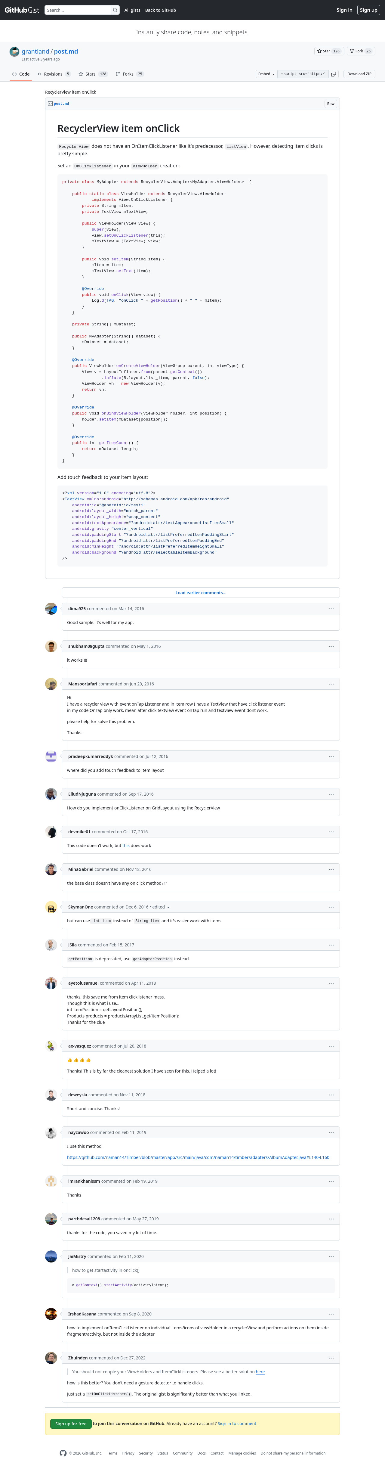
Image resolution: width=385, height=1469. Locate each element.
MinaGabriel (80, 869)
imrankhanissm (84, 1181)
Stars (94, 74)
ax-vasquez (79, 1046)
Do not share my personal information (293, 1453)
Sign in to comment (237, 1423)
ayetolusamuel (83, 983)
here (260, 1371)
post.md (66, 51)
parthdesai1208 (84, 1219)
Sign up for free (71, 1424)
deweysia (77, 1095)
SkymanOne (80, 907)
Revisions (54, 74)
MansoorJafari (82, 684)
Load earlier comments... (200, 592)
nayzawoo (78, 1132)
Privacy (128, 1453)
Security (146, 1453)
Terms (112, 1453)
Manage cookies (242, 1453)
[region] (192, 344)
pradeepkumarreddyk (90, 756)
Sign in (345, 10)
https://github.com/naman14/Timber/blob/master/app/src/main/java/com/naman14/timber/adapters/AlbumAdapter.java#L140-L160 (198, 1157)
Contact (217, 1453)
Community (183, 1453)
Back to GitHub (160, 10)
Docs (201, 1453)
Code (21, 74)
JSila (72, 945)
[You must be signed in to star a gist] (329, 51)
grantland (35, 51)
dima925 (77, 608)
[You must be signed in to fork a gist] (361, 51)
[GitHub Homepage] (63, 1453)
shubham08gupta (86, 646)
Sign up (368, 10)
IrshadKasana (82, 1314)
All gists (132, 10)
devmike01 (79, 831)
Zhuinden (78, 1358)
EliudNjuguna (82, 794)
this (126, 845)
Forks (130, 74)
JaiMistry (77, 1256)
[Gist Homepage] (22, 10)
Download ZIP (359, 73)
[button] (333, 74)
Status (163, 1453)
